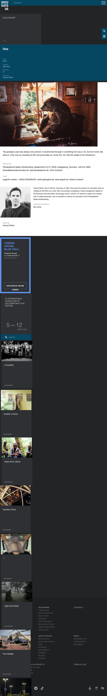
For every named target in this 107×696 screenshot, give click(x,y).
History (41, 655)
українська (17, 2)
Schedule (78, 607)
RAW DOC (6, 641)
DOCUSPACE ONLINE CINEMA (15, 287)
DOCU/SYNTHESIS (45, 621)
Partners (42, 647)
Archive (41, 658)
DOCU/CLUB (27, 670)
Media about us (80, 639)
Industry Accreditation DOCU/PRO (17, 639)
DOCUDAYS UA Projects (34, 665)
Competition (43, 610)
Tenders (42, 653)
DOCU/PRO (42, 619)
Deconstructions (46, 624)
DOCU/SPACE (28, 673)
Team (40, 644)
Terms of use (80, 665)
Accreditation (80, 641)
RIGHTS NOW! (43, 616)
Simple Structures (46, 627)
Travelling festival (31, 667)
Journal (7, 607)
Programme (43, 607)
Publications (8, 610)
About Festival (45, 636)
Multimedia (78, 644)
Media (76, 636)
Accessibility (44, 650)
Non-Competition (45, 613)
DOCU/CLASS (43, 630)
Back (4, 41)
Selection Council (46, 641)
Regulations (43, 639)
